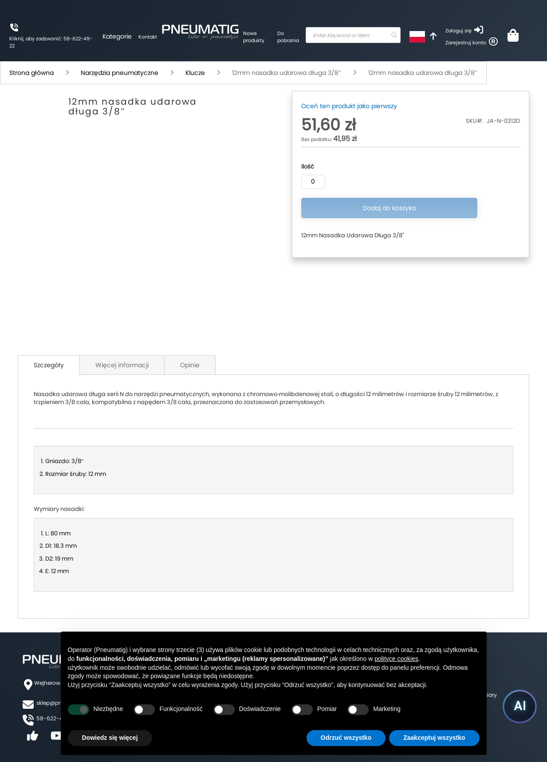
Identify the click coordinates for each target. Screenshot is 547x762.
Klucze (195, 72)
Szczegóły (49, 365)
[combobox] (345, 35)
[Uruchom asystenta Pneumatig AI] (516, 704)
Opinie (190, 365)
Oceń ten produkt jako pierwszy (349, 106)
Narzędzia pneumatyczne (119, 72)
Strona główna (31, 72)
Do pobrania (275, 37)
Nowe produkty (244, 37)
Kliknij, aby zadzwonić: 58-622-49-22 (46, 42)
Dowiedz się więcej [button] (110, 737)
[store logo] (190, 31)
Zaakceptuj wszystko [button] (434, 737)
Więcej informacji (122, 365)
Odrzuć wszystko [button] (346, 737)
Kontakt (138, 36)
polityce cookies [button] (396, 658)
